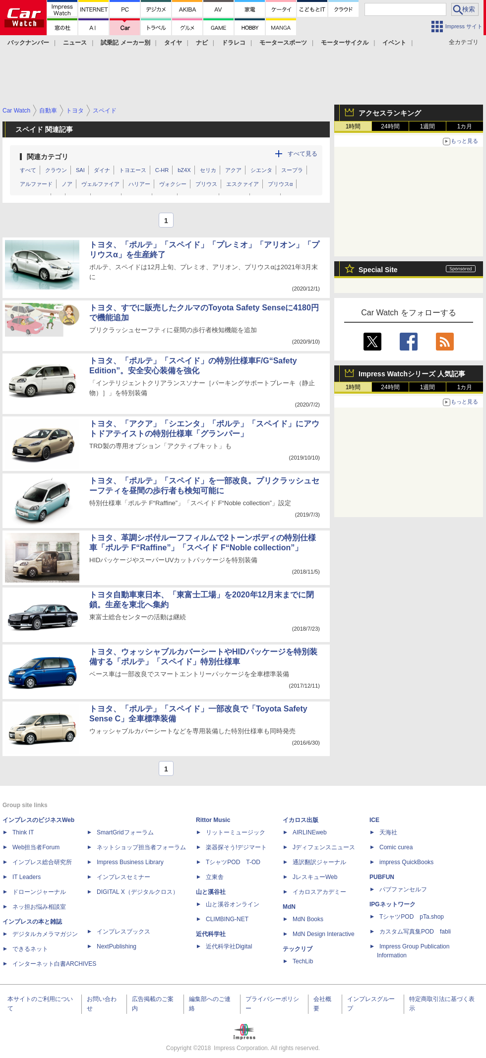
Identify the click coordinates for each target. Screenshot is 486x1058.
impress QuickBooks (406, 862)
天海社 (388, 832)
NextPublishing (116, 946)
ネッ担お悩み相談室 (39, 906)
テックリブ (297, 948)
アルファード (36, 184)
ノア (66, 184)
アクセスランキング (390, 113)
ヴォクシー (172, 184)
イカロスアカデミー (319, 891)
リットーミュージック (235, 832)
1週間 (427, 126)
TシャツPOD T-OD (233, 862)
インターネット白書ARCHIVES (54, 963)
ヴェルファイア (100, 184)
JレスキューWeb (315, 877)
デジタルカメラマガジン (45, 934)
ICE (374, 820)
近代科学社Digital (229, 946)
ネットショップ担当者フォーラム (141, 847)
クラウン (56, 170)
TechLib (303, 961)
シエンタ (261, 170)
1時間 (353, 126)
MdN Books (308, 919)
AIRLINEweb (310, 832)
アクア (233, 170)
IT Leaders (26, 877)
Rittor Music (213, 820)
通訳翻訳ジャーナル (319, 862)
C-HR (162, 170)
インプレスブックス (123, 931)
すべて (28, 170)
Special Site (378, 270)
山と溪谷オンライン (232, 904)
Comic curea (396, 847)
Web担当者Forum (36, 847)
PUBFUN (381, 877)
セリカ (208, 170)
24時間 (390, 126)
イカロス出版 (300, 820)
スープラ (292, 170)
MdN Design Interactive (324, 934)
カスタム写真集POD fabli (415, 931)
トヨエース (132, 170)
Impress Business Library (130, 862)
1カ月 (465, 126)
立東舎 (215, 877)
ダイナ (102, 170)
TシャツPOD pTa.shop (411, 916)
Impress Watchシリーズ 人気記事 (412, 374)
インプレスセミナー (123, 877)
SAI (80, 170)
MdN (289, 906)
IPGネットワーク (392, 904)
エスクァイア (242, 184)
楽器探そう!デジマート (236, 847)
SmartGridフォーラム (125, 832)
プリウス (206, 184)
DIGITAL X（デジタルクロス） (138, 891)
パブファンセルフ (403, 889)
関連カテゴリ (47, 156)
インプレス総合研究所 (42, 862)
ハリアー (139, 184)
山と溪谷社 (211, 891)
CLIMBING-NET (227, 919)
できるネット (30, 948)
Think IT (23, 832)
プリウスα (280, 184)
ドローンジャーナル (39, 891)
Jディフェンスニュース (324, 847)
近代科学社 (211, 934)
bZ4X (184, 170)
